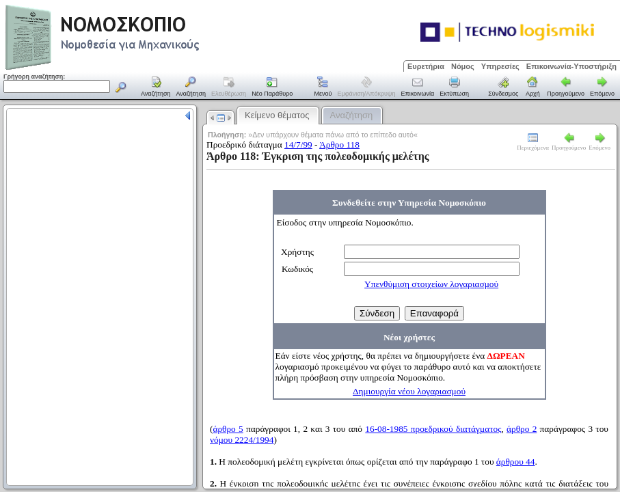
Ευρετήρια (425, 66)
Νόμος (462, 66)
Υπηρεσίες (500, 66)
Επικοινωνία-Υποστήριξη (571, 66)
